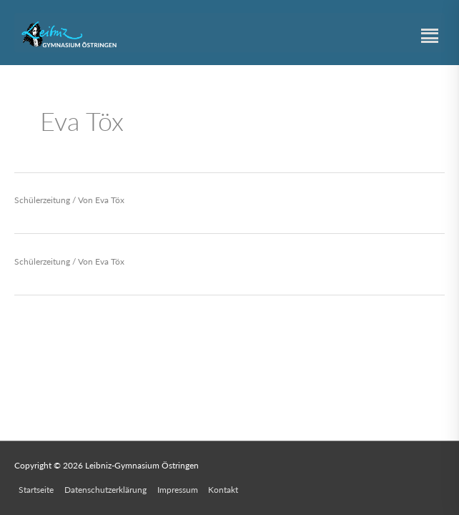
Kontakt (223, 489)
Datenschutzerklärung (105, 489)
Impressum (177, 489)
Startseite (36, 489)
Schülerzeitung (42, 200)
